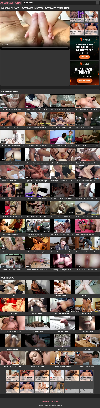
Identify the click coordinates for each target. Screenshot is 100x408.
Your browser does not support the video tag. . (35, 30)
